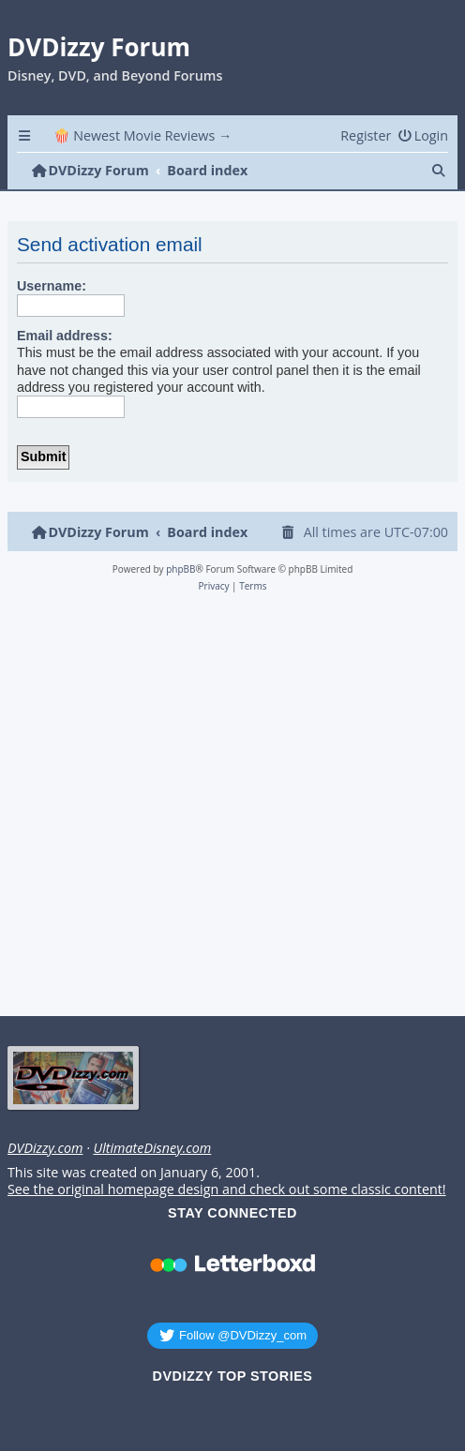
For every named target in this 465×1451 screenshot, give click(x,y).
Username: (51, 285)
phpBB (180, 569)
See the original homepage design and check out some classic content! (227, 1189)
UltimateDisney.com (152, 1148)
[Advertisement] (229, 810)
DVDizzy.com (45, 1148)
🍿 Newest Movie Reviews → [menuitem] (142, 135)
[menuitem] (423, 135)
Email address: (64, 335)
